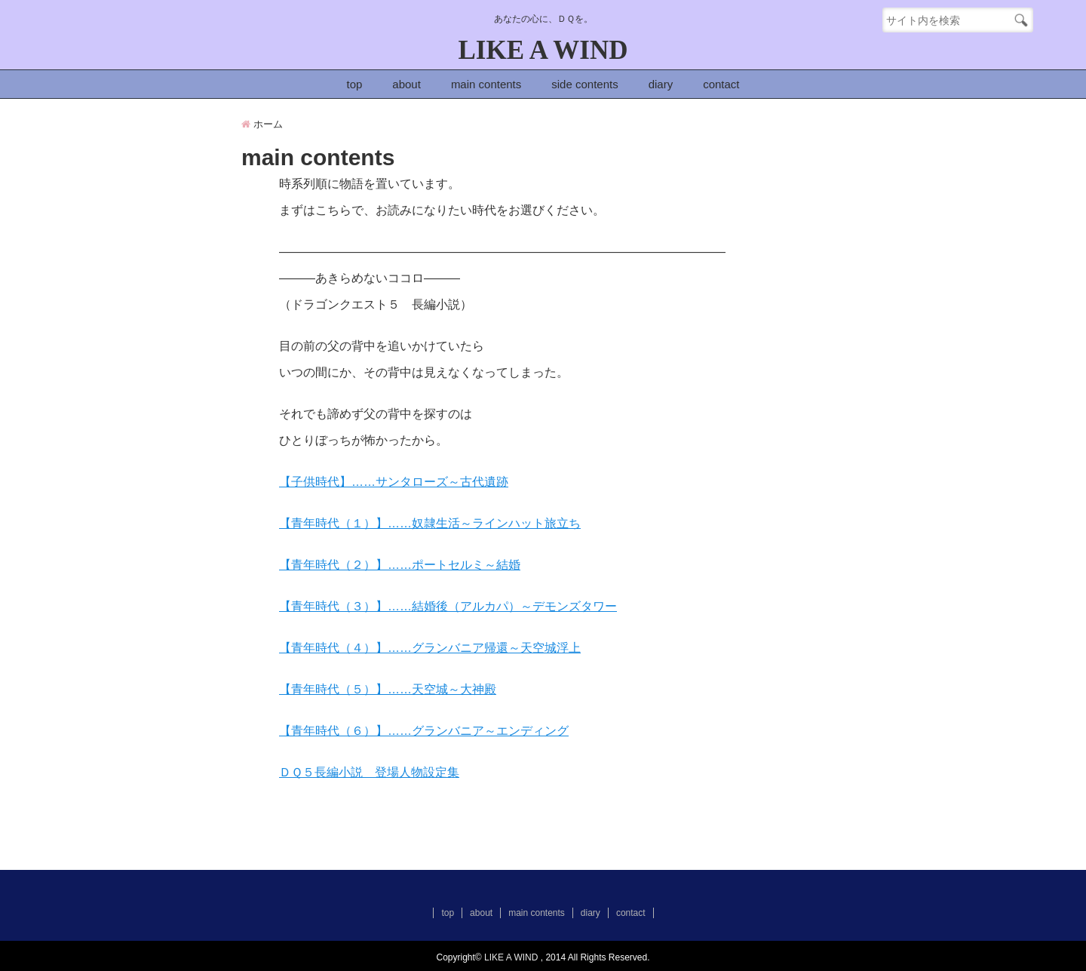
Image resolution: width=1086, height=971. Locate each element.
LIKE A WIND (543, 50)
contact (721, 84)
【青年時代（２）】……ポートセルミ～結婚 (399, 564)
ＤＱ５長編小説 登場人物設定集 (369, 772)
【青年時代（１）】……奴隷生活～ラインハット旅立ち (430, 523)
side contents (584, 84)
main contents (486, 84)
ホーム (262, 124)
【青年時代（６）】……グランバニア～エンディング (424, 730)
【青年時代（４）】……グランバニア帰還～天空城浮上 (430, 647)
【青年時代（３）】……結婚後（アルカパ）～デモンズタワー (448, 606)
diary (661, 84)
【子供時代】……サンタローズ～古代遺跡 (393, 481)
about (406, 84)
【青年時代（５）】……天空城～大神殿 (387, 689)
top (354, 84)
